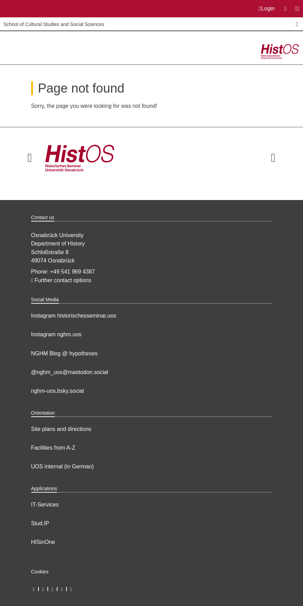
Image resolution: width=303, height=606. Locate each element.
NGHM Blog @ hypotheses (64, 353)
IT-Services (45, 505)
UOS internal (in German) (62, 466)
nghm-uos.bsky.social (57, 391)
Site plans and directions (61, 429)
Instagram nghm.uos (56, 334)
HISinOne (43, 542)
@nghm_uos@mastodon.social (69, 372)
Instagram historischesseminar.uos (73, 316)
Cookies (40, 571)
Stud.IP (40, 523)
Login (267, 9)
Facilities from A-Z (53, 448)
